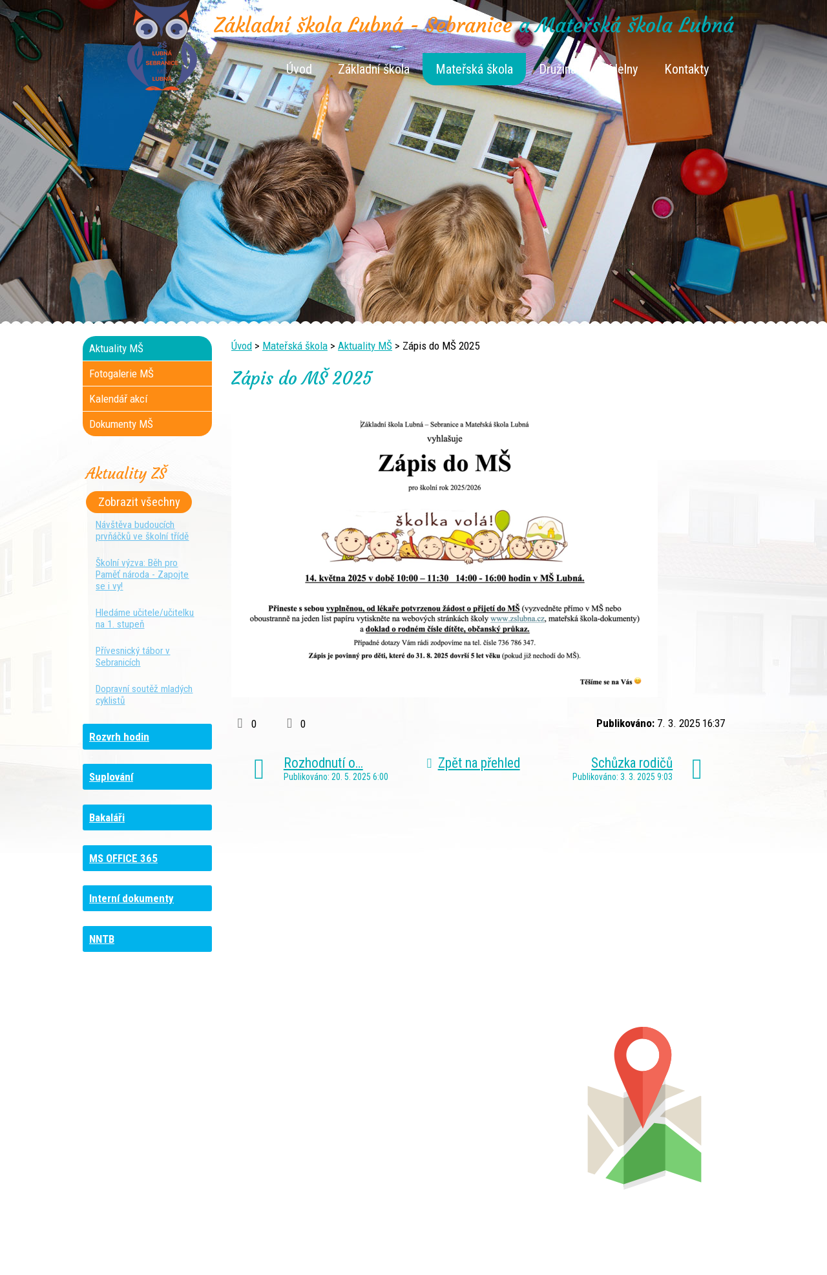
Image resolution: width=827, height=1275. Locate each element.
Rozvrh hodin (119, 736)
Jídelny (620, 69)
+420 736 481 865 (153, 1104)
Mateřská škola (474, 69)
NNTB (101, 939)
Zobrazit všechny (139, 502)
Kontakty (686, 69)
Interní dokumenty (131, 898)
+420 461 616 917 (323, 1117)
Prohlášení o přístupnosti (642, 1244)
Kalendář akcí (118, 398)
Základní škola (374, 69)
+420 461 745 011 (489, 1130)
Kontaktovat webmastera (468, 1244)
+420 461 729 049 (158, 1143)
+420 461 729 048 (167, 1117)
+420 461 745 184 (169, 1091)
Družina (557, 69)
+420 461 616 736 (327, 1104)
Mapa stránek (556, 1244)
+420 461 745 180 (500, 1091)
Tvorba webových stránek (398, 1256)
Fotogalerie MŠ (121, 373)
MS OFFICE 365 (123, 858)
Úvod (299, 69)
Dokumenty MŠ (121, 423)
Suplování (111, 776)
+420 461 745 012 (496, 1104)
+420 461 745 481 (170, 1130)
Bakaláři (107, 817)
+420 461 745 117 (335, 1091)
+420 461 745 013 (498, 1117)
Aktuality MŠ (365, 345)
